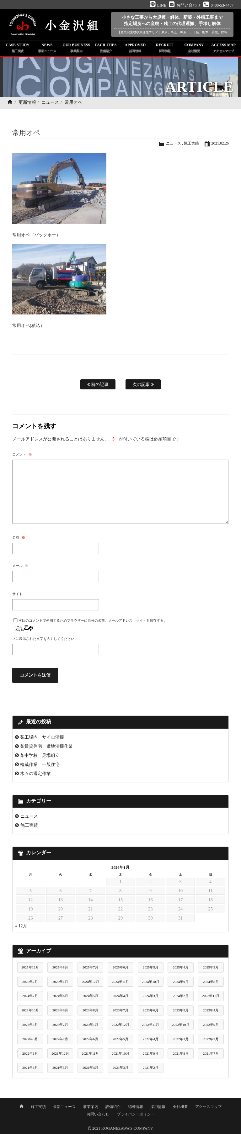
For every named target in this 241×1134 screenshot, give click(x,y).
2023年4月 (211, 1010)
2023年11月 (210, 996)
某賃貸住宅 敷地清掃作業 (46, 746)
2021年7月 (211, 1053)
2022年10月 (181, 1024)
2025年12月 (30, 967)
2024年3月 (150, 996)
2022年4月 (150, 1039)
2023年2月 (60, 1024)
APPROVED (135, 48)
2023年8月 (90, 1010)
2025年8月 (60, 967)
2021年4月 (90, 1067)
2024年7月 (30, 996)
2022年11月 (150, 1024)
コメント (22, 454)
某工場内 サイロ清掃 (42, 737)
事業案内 (90, 1107)
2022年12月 (120, 1024)
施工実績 (190, 143)
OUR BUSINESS (76, 48)
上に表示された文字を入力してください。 (45, 639)
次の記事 (143, 384)
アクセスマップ (208, 1107)
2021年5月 (60, 1067)
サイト (17, 594)
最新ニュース (64, 1107)
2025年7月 (90, 967)
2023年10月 (30, 1010)
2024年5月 (90, 996)
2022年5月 (120, 1039)
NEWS (47, 48)
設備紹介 (112, 1107)
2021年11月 (90, 1053)
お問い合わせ (98, 1114)
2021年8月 (181, 1053)
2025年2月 (30, 982)
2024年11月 (120, 982)
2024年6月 (60, 996)
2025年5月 (150, 967)
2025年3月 (211, 967)
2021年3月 (120, 1067)
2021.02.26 (220, 143)
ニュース (50, 102)
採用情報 (157, 1107)
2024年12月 (90, 982)
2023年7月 (120, 1010)
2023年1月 (90, 1024)
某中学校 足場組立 (40, 755)
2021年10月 (120, 1053)
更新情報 (27, 102)
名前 (18, 537)
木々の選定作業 (35, 773)
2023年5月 (181, 1010)
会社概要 (180, 1107)
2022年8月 (30, 1039)
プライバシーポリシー (135, 1114)
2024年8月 (211, 982)
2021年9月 (150, 1053)
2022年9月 (211, 1024)
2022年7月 (60, 1039)
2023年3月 (30, 1024)
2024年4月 (120, 996)
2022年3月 (181, 1039)
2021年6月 (30, 1067)
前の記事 (98, 384)
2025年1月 (60, 982)
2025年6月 (120, 967)
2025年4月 (181, 967)
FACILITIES (106, 48)
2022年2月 (211, 1039)
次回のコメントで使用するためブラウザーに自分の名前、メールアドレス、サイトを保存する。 (93, 620)
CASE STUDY (17, 48)
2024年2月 (181, 996)
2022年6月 (90, 1039)
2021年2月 (150, 1067)
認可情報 (135, 1107)
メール (20, 565)
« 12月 (21, 926)
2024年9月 (181, 982)
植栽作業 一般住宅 (40, 764)
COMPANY (194, 48)
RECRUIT (165, 48)
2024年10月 (150, 982)
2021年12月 (60, 1053)
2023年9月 (60, 1010)
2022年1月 (30, 1053)
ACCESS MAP (223, 48)
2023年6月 (150, 1010)
